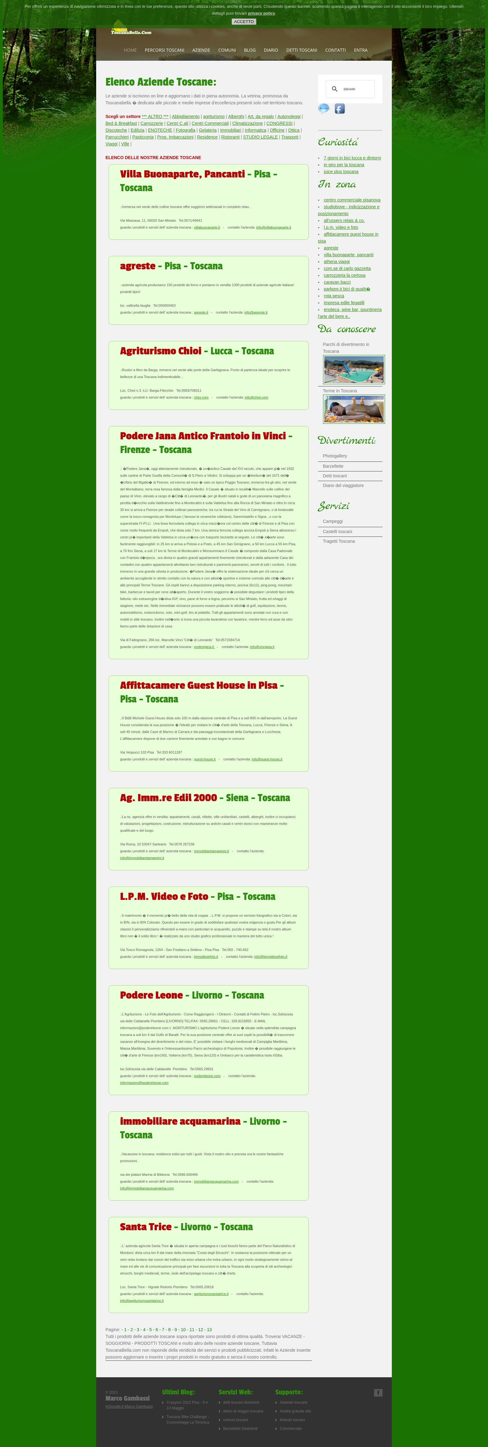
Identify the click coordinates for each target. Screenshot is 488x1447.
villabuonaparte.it (207, 227)
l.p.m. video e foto (341, 227)
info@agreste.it (255, 312)
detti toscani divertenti (241, 1402)
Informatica (255, 130)
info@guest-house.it (267, 759)
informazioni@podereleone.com (144, 1083)
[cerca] (349, 89)
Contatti (335, 50)
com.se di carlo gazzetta (347, 268)
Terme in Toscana (354, 395)
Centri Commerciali (210, 123)
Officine (277, 130)
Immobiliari (230, 130)
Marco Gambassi (138, 1406)
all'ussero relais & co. (344, 220)
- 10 (182, 1329)
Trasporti (289, 137)
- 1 (124, 1329)
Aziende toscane (293, 1402)
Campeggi (333, 521)
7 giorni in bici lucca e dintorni (352, 157)
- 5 (150, 1329)
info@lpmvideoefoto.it (270, 956)
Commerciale (291, 1428)
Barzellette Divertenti (240, 1428)
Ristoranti (230, 137)
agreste (331, 247)
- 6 (156, 1329)
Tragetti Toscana (339, 541)
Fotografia (185, 130)
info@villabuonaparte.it (273, 227)
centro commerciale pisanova (352, 199)
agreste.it (201, 312)
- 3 (137, 1329)
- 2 (131, 1329)
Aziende (201, 50)
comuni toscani (235, 1420)
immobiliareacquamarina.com (216, 1181)
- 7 (162, 1329)
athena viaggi (337, 261)
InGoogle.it (115, 1406)
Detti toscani (301, 50)
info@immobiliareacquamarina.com (147, 1188)
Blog (250, 50)
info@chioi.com (256, 397)
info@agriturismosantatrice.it (142, 1301)
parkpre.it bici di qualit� (347, 288)
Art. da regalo (261, 116)
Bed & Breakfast (121, 123)
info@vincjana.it (262, 647)
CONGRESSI (279, 123)
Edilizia (137, 130)
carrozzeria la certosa (345, 275)
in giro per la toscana (344, 164)
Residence (207, 137)
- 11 (191, 1329)
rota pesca (334, 295)
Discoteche (116, 130)
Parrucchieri (117, 137)
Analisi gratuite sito (295, 1411)
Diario (271, 50)
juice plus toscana (341, 171)
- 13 (208, 1329)
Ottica (294, 130)
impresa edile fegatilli (344, 302)
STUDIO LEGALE (260, 137)
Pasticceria (142, 137)
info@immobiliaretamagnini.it (142, 858)
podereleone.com (207, 1076)
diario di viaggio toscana (243, 1411)
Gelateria (208, 130)
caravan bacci (337, 282)
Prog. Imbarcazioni (175, 137)
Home (130, 50)
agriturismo (214, 116)
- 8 (169, 1329)
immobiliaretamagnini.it (211, 851)
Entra (361, 50)
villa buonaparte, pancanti (349, 254)
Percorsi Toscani (164, 50)
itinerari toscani (292, 1420)
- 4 (143, 1329)
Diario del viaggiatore (343, 485)
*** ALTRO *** (155, 116)
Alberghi (236, 116)
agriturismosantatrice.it (211, 1294)
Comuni (227, 50)
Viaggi (112, 143)
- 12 (200, 1329)
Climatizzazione (247, 123)
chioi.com (201, 397)
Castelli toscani (337, 531)
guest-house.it (205, 759)
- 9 (175, 1329)
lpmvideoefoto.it (206, 956)
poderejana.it (204, 647)
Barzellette (333, 466)
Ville (125, 143)
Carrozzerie (152, 123)
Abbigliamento (185, 116)
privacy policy (261, 13)
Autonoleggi (289, 116)
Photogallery (335, 455)
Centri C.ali (177, 123)
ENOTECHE (160, 130)
